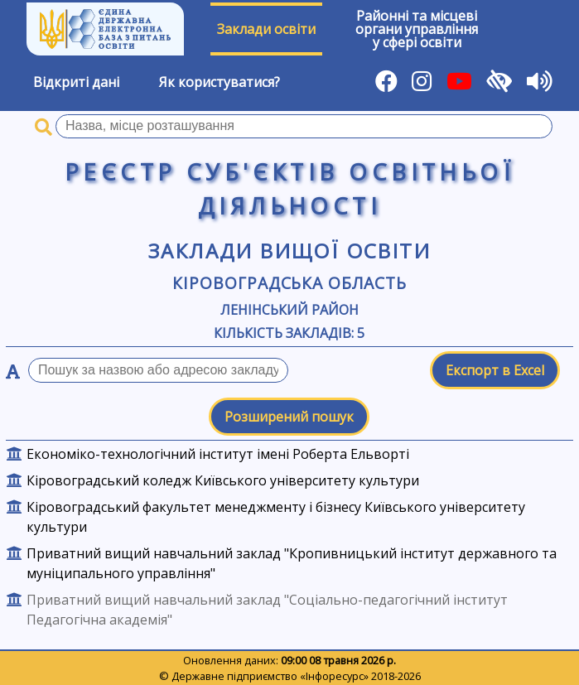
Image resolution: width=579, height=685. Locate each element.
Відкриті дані (76, 82)
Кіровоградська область (289, 283)
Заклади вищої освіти (289, 250)
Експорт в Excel (495, 370)
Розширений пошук (289, 417)
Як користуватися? (219, 82)
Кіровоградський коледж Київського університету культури (223, 480)
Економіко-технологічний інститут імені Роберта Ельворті (218, 454)
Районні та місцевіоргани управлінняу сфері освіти (416, 29)
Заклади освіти (266, 29)
